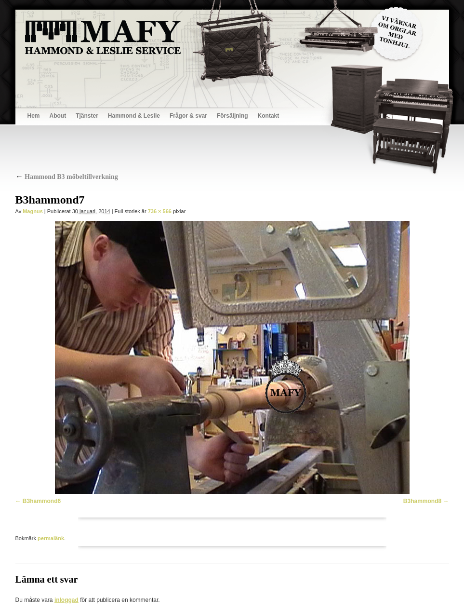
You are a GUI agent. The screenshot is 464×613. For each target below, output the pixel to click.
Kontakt (268, 115)
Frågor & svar (188, 115)
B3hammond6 (42, 501)
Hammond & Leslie (134, 115)
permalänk (51, 538)
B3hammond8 (422, 501)
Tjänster (87, 115)
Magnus (33, 211)
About (58, 115)
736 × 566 (160, 211)
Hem (33, 115)
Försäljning (232, 115)
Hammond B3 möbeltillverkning (66, 176)
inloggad (66, 600)
